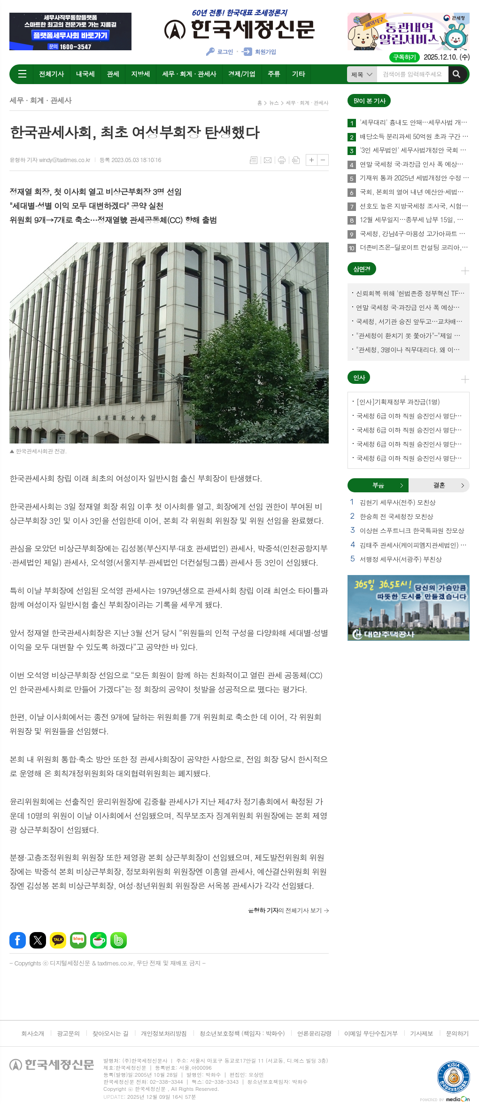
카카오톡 (58, 940)
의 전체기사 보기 (285, 910)
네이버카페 (98, 940)
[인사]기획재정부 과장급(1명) (398, 401)
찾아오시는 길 (111, 1033)
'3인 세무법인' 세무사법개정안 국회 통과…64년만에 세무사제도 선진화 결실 (415, 150)
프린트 (281, 160)
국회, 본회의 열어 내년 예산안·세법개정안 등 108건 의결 (415, 192)
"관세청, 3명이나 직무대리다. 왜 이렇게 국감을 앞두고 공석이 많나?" (410, 349)
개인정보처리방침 (164, 1033)
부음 (401, 485)
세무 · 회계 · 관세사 (189, 73)
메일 (267, 160)
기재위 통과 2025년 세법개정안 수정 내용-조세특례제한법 (415, 178)
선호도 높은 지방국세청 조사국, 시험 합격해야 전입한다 (415, 206)
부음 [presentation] (378, 485)
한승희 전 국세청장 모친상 (396, 516)
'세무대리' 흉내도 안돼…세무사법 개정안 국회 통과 (415, 122)
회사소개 (32, 1033)
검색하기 (456, 74)
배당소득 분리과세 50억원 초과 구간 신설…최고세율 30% (415, 136)
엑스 (38, 940)
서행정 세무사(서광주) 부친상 (400, 559)
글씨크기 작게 (323, 160)
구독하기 (404, 57)
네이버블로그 (78, 940)
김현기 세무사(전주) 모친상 (397, 502)
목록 (253, 160)
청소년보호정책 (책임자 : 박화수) (242, 1033)
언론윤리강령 (314, 1033)
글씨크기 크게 (311, 160)
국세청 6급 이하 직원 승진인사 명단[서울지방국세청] (410, 430)
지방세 (140, 73)
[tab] (378, 485)
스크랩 (296, 160)
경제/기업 (241, 73)
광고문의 (68, 1033)
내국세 (85, 73)
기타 (298, 73)
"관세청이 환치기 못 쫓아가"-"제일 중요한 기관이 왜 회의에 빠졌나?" (410, 335)
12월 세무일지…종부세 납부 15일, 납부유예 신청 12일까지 (415, 220)
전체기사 (51, 73)
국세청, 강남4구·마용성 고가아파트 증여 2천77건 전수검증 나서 (415, 234)
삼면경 (362, 268)
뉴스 (274, 102)
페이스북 (17, 940)
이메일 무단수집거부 (371, 1033)
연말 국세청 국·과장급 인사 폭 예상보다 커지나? (415, 164)
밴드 (118, 940)
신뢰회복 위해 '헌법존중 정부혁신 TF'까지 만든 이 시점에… (410, 293)
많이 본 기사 (369, 100)
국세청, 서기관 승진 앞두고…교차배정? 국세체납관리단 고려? (410, 321)
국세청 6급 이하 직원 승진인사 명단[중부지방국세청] (410, 444)
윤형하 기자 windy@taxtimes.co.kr (49, 159)
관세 (113, 73)
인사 (358, 377)
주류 (274, 73)
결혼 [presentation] (439, 485)
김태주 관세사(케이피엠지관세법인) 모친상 (415, 545)
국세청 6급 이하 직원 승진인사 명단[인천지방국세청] (410, 458)
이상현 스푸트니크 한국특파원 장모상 (412, 530)
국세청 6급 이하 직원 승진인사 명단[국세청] (410, 415)
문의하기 (457, 1033)
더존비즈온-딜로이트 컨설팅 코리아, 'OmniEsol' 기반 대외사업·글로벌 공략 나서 (415, 247)
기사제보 (421, 1033)
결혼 (463, 485)
